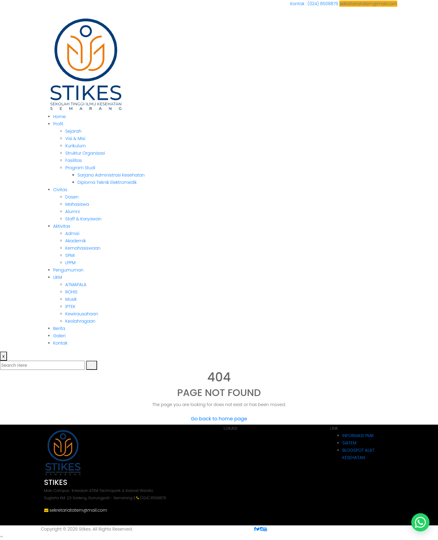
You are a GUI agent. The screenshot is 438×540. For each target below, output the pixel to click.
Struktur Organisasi (85, 153)
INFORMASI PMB (358, 436)
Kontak (60, 343)
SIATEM (349, 443)
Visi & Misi (75, 138)
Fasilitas (73, 160)
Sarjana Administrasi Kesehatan (111, 175)
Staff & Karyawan (83, 219)
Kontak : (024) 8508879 (314, 4)
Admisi (72, 233)
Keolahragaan (80, 321)
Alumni (72, 212)
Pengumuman (68, 270)
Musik (71, 299)
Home (59, 117)
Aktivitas (61, 226)
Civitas (60, 190)
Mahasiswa (77, 204)
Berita (59, 328)
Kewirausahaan (81, 314)
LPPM (70, 263)
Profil (58, 124)
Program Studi (80, 168)
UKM (57, 277)
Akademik (75, 241)
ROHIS (71, 292)
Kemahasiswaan (82, 248)
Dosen (72, 197)
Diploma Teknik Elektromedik (107, 182)
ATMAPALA (75, 285)
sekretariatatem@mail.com (368, 4)
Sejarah (73, 131)
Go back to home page (219, 418)
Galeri (59, 336)
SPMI (70, 255)
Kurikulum (75, 146)
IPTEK (70, 306)
